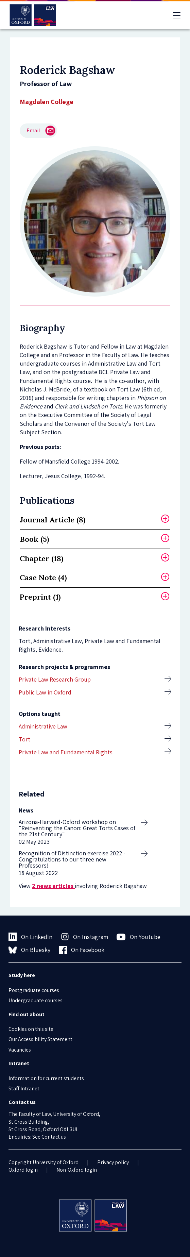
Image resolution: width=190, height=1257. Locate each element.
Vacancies (19, 1049)
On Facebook (82, 950)
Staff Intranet (23, 1088)
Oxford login (23, 1169)
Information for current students (46, 1078)
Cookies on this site (30, 1029)
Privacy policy (113, 1162)
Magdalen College (46, 101)
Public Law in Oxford (45, 692)
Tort (24, 739)
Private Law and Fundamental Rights (66, 752)
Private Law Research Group (55, 679)
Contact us (53, 1136)
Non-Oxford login (76, 1169)
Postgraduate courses (33, 990)
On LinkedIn (30, 937)
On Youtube (138, 937)
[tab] (95, 520)
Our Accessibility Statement (40, 1039)
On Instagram (84, 937)
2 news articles (53, 886)
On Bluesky (29, 950)
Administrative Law (43, 726)
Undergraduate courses (35, 1000)
